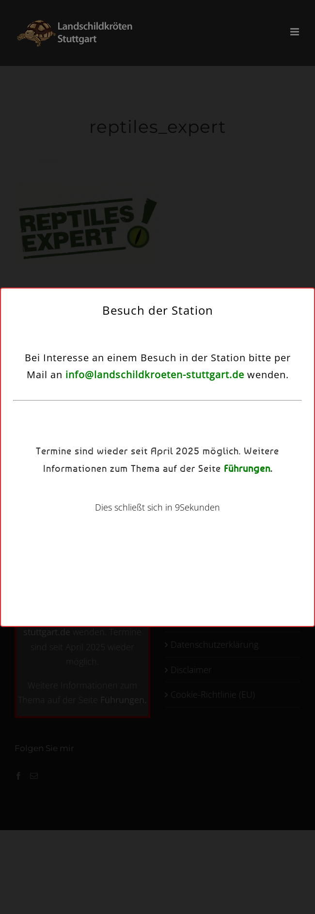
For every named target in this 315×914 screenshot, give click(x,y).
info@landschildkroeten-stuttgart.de (154, 374)
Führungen (247, 468)
